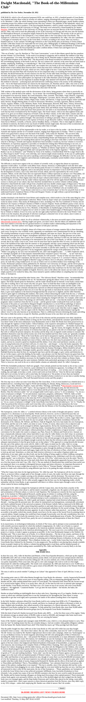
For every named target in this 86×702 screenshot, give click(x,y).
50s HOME (25, 692)
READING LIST (37, 692)
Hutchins (4, 29)
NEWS (47, 692)
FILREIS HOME (58, 692)
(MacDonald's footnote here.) (11, 222)
